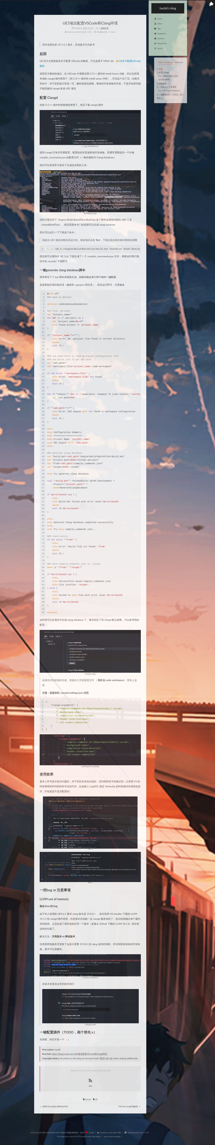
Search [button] (158, 48)
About (158, 24)
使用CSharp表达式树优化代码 (54, 1106)
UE (95, 1099)
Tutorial (87, 1099)
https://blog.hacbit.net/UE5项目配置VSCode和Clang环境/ (80, 1054)
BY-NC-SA (106, 1058)
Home (158, 19)
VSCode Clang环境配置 (129, 1106)
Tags (157, 29)
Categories (160, 33)
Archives (159, 38)
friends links (160, 43)
